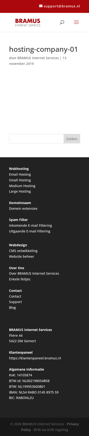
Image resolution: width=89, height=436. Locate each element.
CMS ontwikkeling (23, 250)
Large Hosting (20, 191)
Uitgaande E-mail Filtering (29, 231)
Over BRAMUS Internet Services (34, 273)
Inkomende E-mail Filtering (30, 225)
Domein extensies (23, 208)
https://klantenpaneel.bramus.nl (35, 358)
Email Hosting (20, 174)
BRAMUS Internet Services (38, 58)
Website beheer (21, 256)
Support (15, 301)
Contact (15, 296)
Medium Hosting (22, 186)
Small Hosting (20, 180)
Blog (12, 307)
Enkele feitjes (19, 279)
